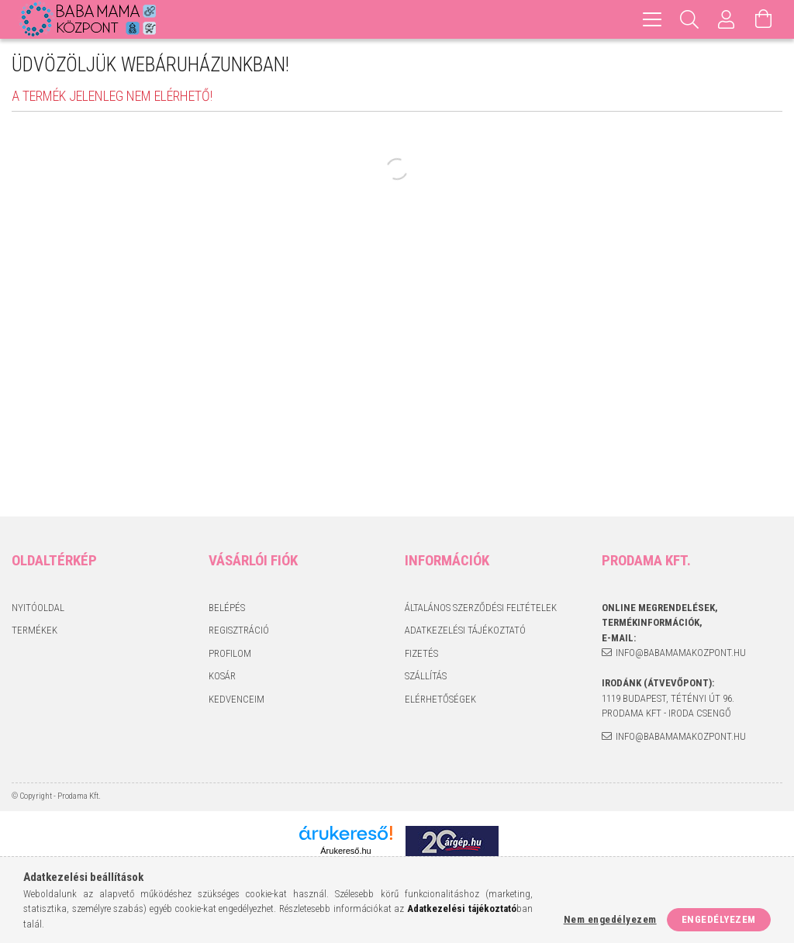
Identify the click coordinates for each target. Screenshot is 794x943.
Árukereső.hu (345, 850)
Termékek (34, 630)
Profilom (230, 653)
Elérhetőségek (440, 699)
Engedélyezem (719, 919)
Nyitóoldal (38, 607)
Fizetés (421, 653)
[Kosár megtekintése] (763, 19)
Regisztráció (239, 630)
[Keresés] (689, 19)
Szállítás (426, 676)
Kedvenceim (236, 699)
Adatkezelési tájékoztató (465, 630)
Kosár (222, 676)
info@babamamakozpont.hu (681, 652)
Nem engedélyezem (610, 919)
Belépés (227, 607)
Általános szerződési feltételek (481, 607)
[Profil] (726, 19)
